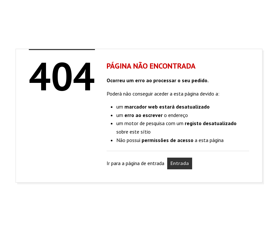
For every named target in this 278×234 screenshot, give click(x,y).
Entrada (179, 163)
